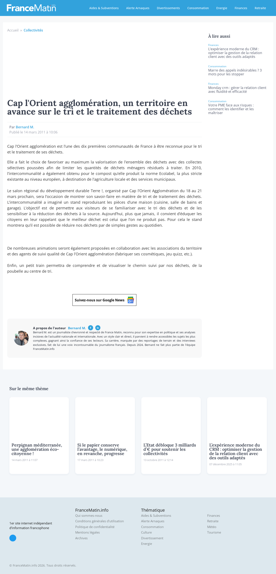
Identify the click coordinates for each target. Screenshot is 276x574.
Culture (146, 532)
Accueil (13, 30)
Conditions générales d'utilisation (99, 521)
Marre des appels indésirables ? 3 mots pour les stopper (235, 72)
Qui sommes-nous (88, 516)
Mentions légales (87, 532)
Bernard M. (25, 127)
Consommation (198, 8)
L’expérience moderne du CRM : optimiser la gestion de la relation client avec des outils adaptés (235, 53)
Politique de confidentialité (94, 527)
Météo (211, 527)
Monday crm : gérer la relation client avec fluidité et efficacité (237, 89)
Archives (81, 538)
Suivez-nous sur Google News (104, 299)
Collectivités (33, 30)
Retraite (260, 8)
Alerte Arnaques (137, 8)
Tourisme (214, 532)
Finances (241, 8)
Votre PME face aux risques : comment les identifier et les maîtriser (231, 109)
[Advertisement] (104, 64)
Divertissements (168, 8)
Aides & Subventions (104, 8)
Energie (221, 8)
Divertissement (152, 538)
